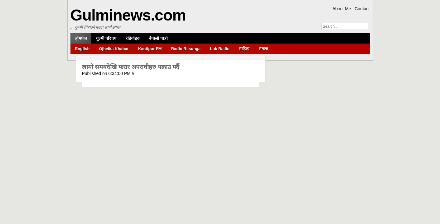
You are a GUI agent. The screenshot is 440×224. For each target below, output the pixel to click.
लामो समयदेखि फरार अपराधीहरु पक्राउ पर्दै (131, 66)
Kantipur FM (150, 48)
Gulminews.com (128, 15)
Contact (362, 8)
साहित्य (244, 48)
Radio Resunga (186, 48)
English (82, 48)
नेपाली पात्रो (158, 38)
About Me (341, 8)
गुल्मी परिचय (106, 38)
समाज (263, 48)
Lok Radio (220, 48)
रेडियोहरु (132, 38)
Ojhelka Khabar (113, 48)
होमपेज (81, 38)
